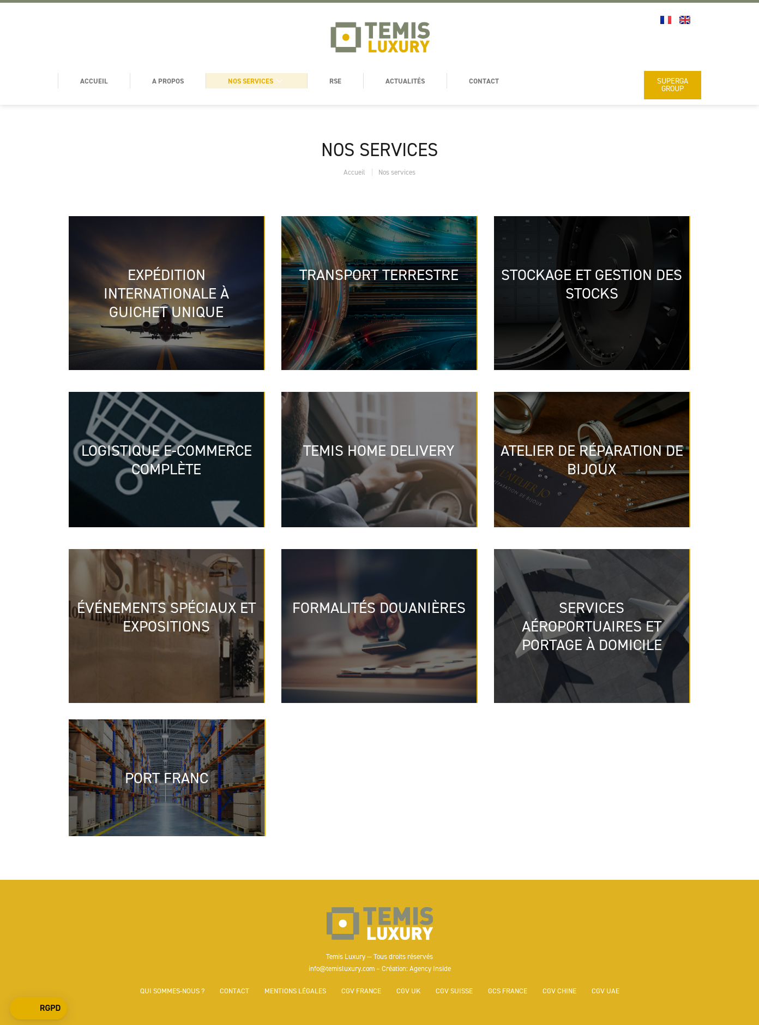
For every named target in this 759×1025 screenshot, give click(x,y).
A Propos (168, 81)
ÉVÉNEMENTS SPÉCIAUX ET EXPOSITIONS (166, 616)
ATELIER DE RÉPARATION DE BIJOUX (592, 459)
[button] (38, 1008)
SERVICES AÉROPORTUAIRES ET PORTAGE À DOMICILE (592, 626)
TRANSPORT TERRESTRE (379, 274)
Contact (484, 81)
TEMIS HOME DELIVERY (379, 450)
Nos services (256, 81)
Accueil (94, 81)
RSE (335, 81)
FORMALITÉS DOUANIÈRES (379, 607)
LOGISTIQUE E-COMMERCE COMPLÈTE (166, 459)
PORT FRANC (166, 777)
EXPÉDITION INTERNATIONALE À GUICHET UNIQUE (166, 293)
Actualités (405, 81)
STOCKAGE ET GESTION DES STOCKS (591, 283)
